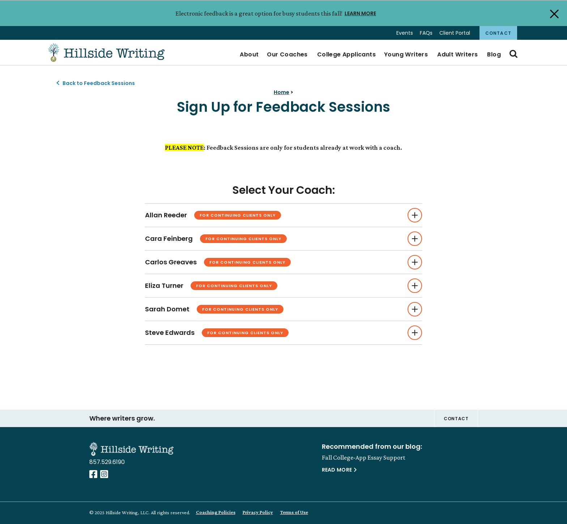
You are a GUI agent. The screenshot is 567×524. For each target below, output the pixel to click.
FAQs (426, 33)
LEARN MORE (360, 13)
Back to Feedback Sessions (99, 83)
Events (404, 33)
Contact (498, 33)
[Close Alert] (554, 13)
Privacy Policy (258, 512)
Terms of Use (294, 512)
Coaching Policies (215, 512)
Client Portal (454, 33)
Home (281, 92)
